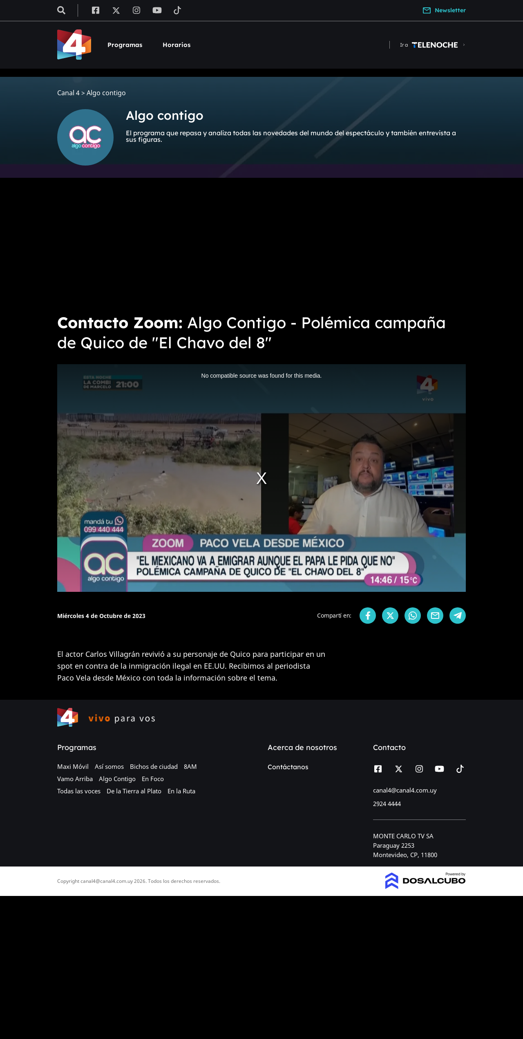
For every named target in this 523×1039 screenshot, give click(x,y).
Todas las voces (79, 791)
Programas (124, 45)
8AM (190, 766)
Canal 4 (68, 93)
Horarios (176, 45)
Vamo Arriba (75, 779)
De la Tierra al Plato (134, 791)
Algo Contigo (117, 779)
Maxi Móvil (73, 766)
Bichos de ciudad (154, 766)
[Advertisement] (261, 245)
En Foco (153, 779)
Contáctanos (288, 767)
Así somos (109, 766)
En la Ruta (181, 791)
